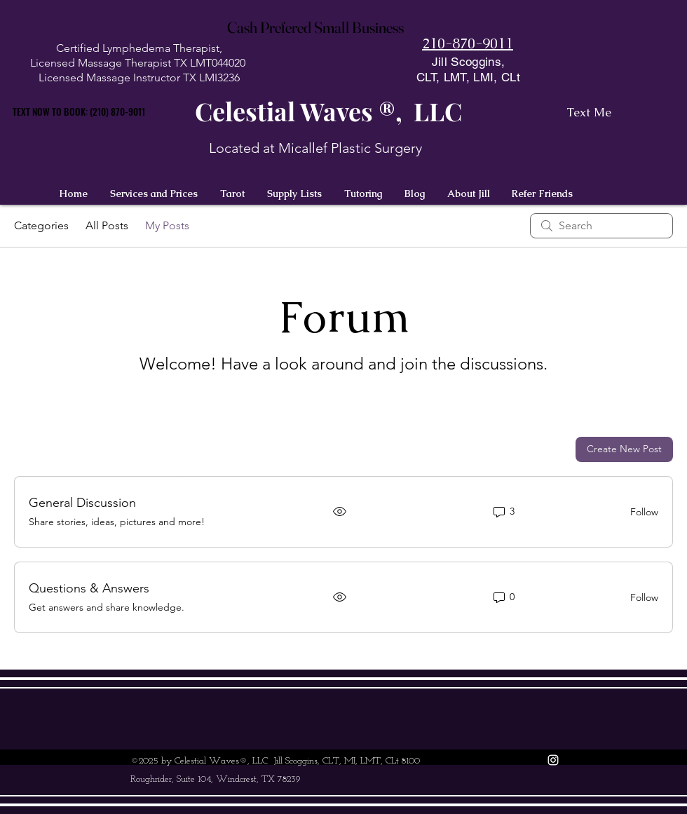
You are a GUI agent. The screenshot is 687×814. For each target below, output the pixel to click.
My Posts (167, 225)
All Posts (107, 225)
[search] (601, 225)
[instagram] (553, 760)
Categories (41, 225)
